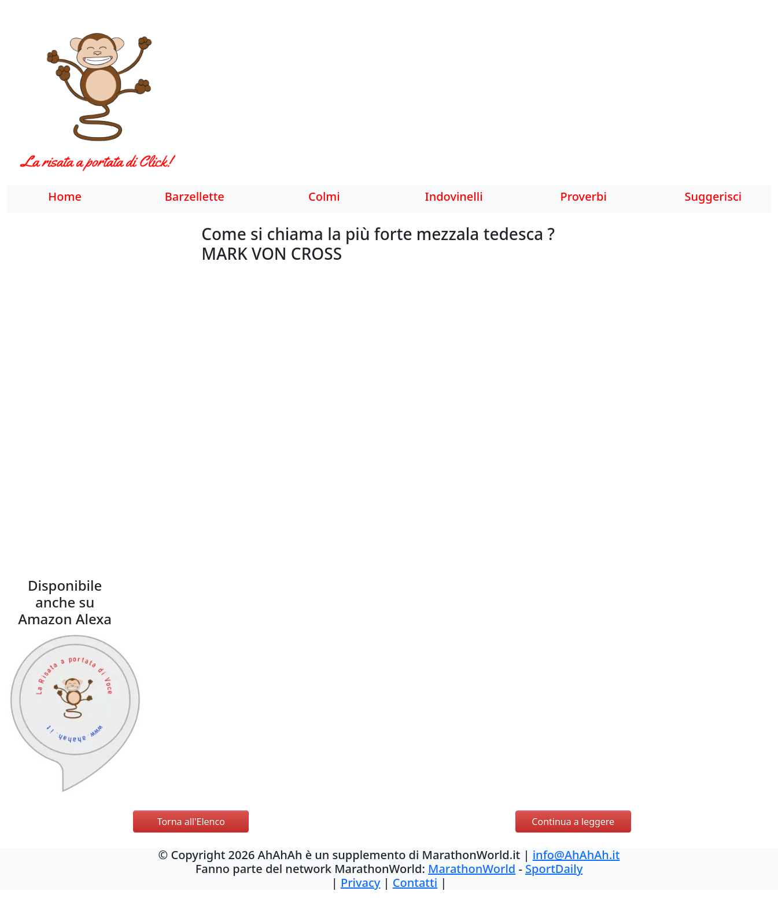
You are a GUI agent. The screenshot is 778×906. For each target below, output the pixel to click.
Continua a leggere (573, 821)
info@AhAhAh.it (576, 855)
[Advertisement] (481, 101)
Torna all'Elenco (191, 821)
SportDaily (553, 868)
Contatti (415, 882)
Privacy (360, 882)
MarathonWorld (471, 868)
